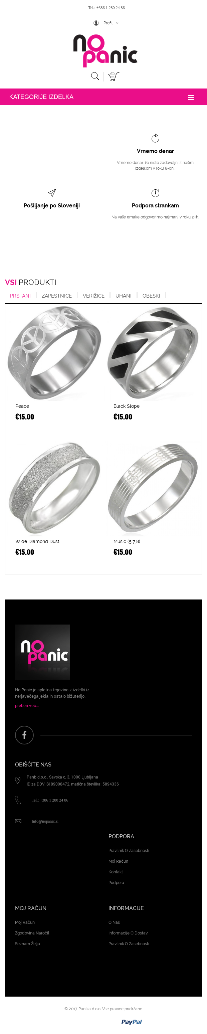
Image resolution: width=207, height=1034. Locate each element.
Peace (22, 406)
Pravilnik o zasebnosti (129, 850)
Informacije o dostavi (129, 933)
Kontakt (116, 872)
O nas (114, 922)
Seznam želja (27, 943)
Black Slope (127, 406)
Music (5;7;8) (127, 541)
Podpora (116, 882)
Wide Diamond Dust (37, 541)
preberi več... (27, 705)
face (24, 735)
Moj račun (118, 861)
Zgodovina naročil (32, 933)
